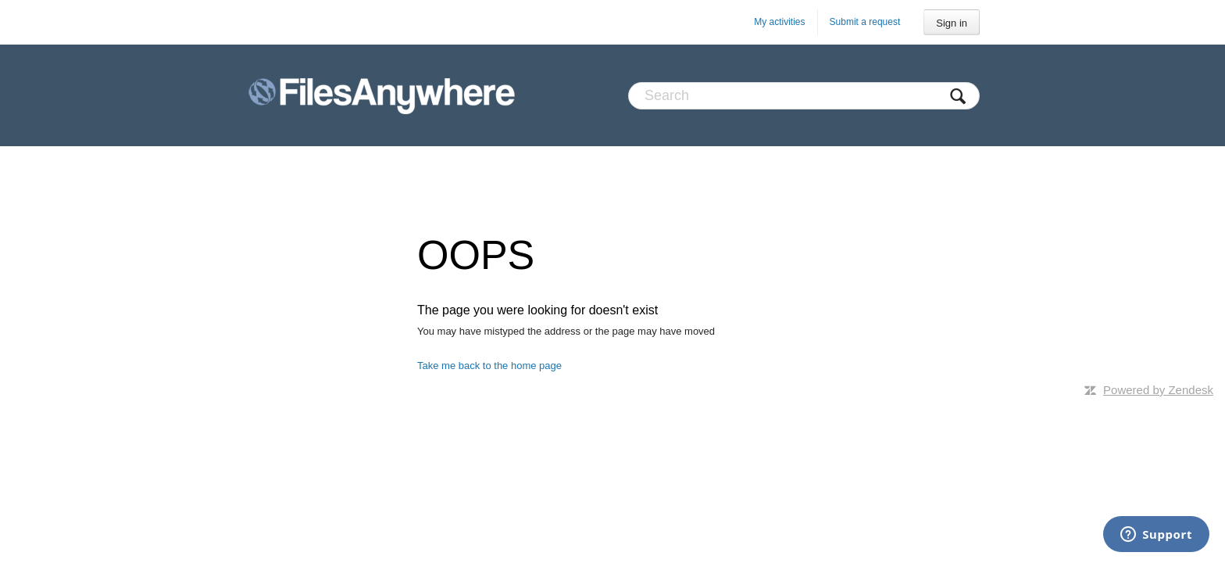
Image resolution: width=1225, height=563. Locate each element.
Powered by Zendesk (1158, 389)
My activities (779, 21)
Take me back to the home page (489, 365)
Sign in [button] (951, 23)
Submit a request (865, 21)
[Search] (804, 95)
